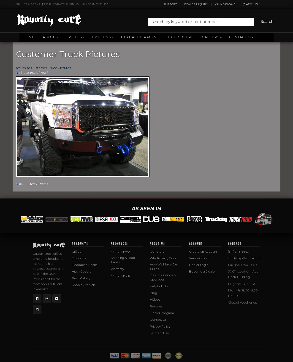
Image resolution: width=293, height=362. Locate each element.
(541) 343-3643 (225, 4)
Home (29, 37)
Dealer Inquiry (196, 4)
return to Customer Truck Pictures (43, 68)
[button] (212, 22)
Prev (17, 72)
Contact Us (241, 37)
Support (170, 4)
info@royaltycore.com (244, 258)
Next (48, 72)
